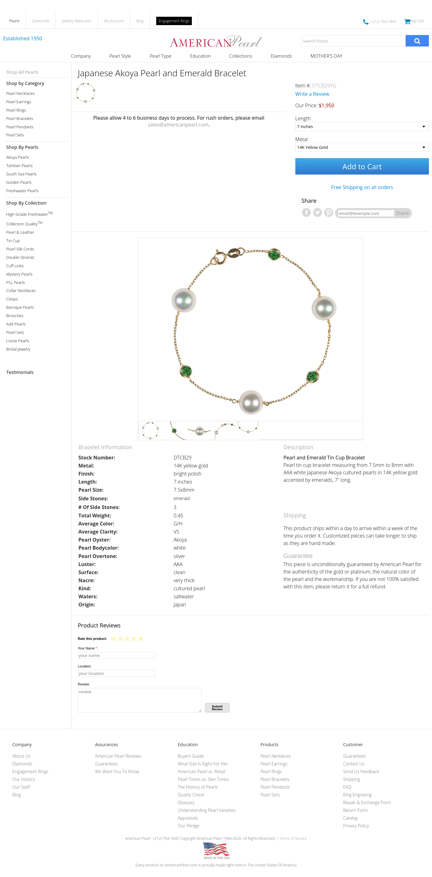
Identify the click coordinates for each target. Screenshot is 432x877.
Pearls (14, 21)
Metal (301, 139)
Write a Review (312, 94)
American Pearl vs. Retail (201, 771)
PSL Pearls (15, 282)
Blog (140, 21)
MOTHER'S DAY (326, 56)
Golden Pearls (19, 182)
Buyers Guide (191, 756)
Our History (23, 779)
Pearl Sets (15, 135)
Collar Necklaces (21, 290)
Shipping (351, 779)
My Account (114, 21)
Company (81, 56)
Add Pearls (15, 324)
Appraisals (188, 818)
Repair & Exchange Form (367, 802)
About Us (21, 756)
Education (200, 56)
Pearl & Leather (20, 232)
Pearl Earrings (18, 101)
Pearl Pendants (19, 127)
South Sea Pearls (21, 174)
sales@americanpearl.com (178, 124)
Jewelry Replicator (76, 21)
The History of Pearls (198, 787)
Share (402, 213)
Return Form (355, 810)
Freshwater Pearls (22, 190)
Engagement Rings (174, 21)
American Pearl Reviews (118, 756)
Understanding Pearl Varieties (207, 810)
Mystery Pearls (19, 274)
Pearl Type (160, 56)
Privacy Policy (356, 826)
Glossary (186, 802)
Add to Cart (362, 166)
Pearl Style (120, 56)
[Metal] (362, 147)
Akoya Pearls (17, 157)
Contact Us (353, 764)
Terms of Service (293, 838)
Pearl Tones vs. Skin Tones (203, 779)
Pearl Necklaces (20, 93)
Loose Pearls (17, 340)
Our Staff (21, 787)
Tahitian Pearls (19, 165)
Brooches (15, 315)
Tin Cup (13, 240)
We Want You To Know (117, 771)
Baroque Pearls (20, 307)
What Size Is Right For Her (203, 764)
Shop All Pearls (22, 72)
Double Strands (20, 257)
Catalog (350, 818)
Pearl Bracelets (19, 118)
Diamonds (40, 21)
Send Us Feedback (361, 771)
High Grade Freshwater (29, 213)
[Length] (362, 126)
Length (303, 118)
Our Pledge (189, 826)
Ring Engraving (357, 795)
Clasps (12, 299)
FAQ (347, 787)
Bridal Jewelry (18, 349)
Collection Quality (24, 223)
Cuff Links (15, 265)
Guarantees (106, 764)
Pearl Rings (16, 110)
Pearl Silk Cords (20, 249)
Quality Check (191, 795)
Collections (240, 56)
